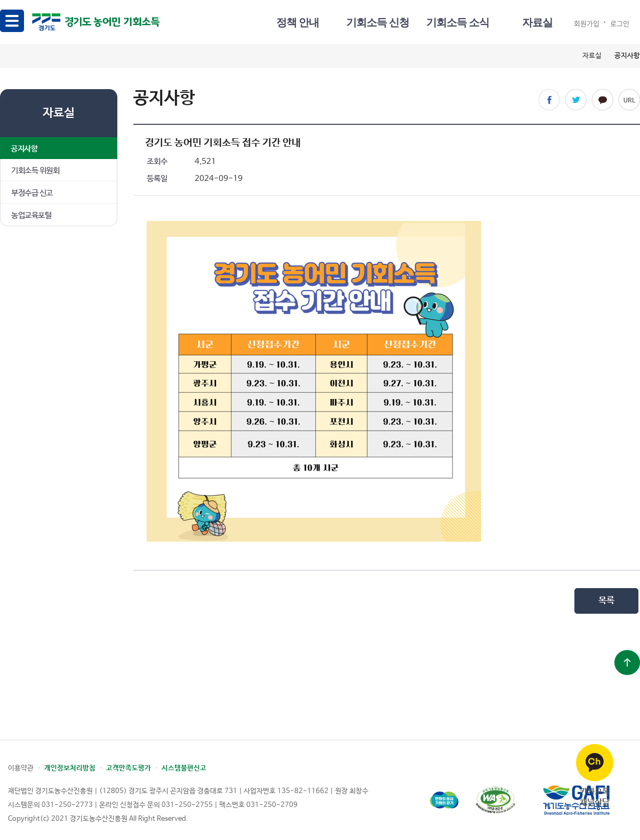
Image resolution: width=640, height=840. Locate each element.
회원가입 (586, 23)
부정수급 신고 (32, 192)
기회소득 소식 (457, 22)
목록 (606, 601)
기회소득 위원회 (35, 170)
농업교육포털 (31, 215)
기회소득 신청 (377, 22)
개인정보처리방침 (69, 768)
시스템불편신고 (184, 768)
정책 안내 (297, 22)
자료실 (537, 22)
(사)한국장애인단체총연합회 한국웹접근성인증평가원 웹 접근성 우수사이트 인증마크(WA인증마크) (495, 800)
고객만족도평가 (128, 768)
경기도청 (444, 800)
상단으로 (627, 663)
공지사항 (24, 148)
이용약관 (21, 768)
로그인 (619, 23)
